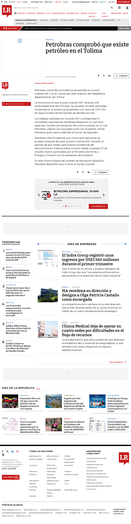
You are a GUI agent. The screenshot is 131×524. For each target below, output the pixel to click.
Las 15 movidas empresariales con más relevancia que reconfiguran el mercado (18, 310)
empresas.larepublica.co (51, 510)
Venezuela (24, 395)
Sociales (32, 496)
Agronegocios (35, 456)
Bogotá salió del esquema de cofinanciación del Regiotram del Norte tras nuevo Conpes (74, 403)
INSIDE (125, 13)
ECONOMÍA (31, 13)
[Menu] (16, 13)
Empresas (20, 23)
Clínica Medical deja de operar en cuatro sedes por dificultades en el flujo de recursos (93, 330)
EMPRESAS (41, 13)
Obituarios (51, 484)
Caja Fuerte (52, 459)
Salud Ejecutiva (70, 490)
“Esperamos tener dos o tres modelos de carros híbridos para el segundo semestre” (18, 292)
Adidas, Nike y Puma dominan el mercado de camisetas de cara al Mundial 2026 (18, 330)
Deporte (9, 323)
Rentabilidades (109, 20)
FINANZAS (22, 13)
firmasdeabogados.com (74, 510)
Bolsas (9, 340)
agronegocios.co (31, 510)
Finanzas (32, 474)
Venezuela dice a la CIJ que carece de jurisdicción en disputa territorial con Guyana (30, 403)
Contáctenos (91, 467)
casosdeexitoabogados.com (14, 513)
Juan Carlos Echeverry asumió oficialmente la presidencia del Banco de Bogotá (18, 274)
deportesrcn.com (23, 516)
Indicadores (34, 480)
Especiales (51, 471)
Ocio (66, 484)
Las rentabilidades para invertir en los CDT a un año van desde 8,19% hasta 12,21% (18, 256)
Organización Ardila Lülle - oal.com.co (119, 511)
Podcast (32, 490)
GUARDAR (121, 76)
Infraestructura (53, 480)
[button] (38, 195)
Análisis (67, 456)
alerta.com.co (8, 516)
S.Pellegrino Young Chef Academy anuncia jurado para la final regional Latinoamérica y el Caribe (117, 404)
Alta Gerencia (52, 456)
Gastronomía (113, 395)
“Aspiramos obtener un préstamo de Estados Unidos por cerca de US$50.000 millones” (74, 427)
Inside (66, 480)
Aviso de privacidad (94, 470)
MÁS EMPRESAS (116, 362)
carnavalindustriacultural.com (41, 513)
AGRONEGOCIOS (72, 13)
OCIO (48, 13)
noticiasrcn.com (89, 513)
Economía (68, 465)
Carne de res (32, 23)
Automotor (11, 285)
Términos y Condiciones (96, 474)
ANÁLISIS (83, 13)
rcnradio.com (74, 513)
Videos (50, 496)
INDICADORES (116, 13)
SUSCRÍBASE (124, 2)
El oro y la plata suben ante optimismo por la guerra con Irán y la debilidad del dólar (30, 427)
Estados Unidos (83, 20)
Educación (111, 419)
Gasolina (54, 20)
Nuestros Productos (94, 464)
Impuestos (96, 20)
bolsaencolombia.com (95, 510)
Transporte (69, 395)
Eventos (67, 471)
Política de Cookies (94, 483)
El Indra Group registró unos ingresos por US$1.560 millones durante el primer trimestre (90, 259)
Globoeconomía (71, 474)
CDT (119, 20)
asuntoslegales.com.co (11, 510)
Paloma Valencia (67, 20)
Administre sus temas (13, 104)
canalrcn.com (61, 513)
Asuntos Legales (36, 459)
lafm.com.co (104, 513)
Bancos (9, 249)
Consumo (33, 465)
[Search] (111, 7)
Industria (10, 303)
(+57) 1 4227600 (9, 468)
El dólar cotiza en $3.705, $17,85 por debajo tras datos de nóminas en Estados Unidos (18, 347)
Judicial (67, 419)
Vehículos (44, 20)
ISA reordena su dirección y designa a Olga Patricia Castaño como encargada (90, 295)
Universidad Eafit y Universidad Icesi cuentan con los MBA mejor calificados (118, 426)
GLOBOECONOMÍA (58, 13)
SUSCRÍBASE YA (98, 206)
